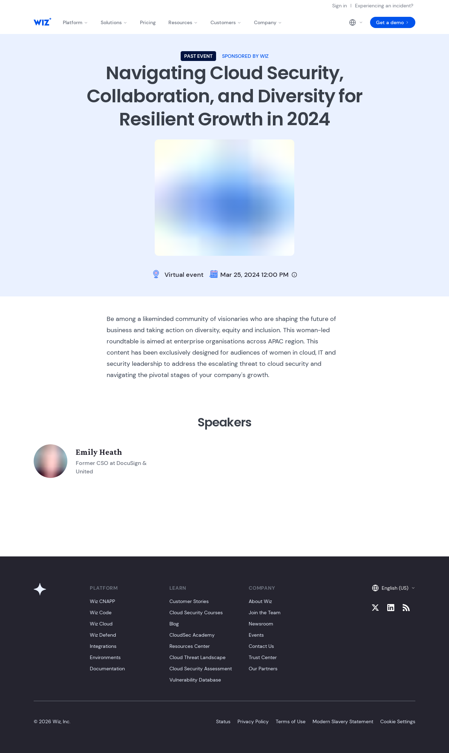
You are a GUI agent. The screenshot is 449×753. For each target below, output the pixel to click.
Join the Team (265, 612)
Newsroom (261, 624)
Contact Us (261, 646)
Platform (75, 22)
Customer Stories (189, 601)
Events (256, 635)
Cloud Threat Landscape (197, 657)
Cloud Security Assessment (200, 668)
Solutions (114, 22)
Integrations (103, 646)
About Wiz (260, 601)
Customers (225, 22)
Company (268, 22)
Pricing (148, 22)
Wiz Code (101, 612)
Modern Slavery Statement (343, 721)
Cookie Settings (397, 721)
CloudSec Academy (192, 635)
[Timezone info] (294, 275)
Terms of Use (291, 721)
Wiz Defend (103, 635)
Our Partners (263, 668)
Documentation (107, 668)
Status (223, 721)
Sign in (339, 5)
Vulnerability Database (195, 680)
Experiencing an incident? (384, 5)
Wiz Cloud (101, 624)
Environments (105, 657)
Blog (174, 624)
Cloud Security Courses (196, 612)
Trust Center (263, 657)
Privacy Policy (253, 721)
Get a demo (392, 22)
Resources (183, 22)
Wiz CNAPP (102, 601)
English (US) (393, 587)
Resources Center (189, 646)
